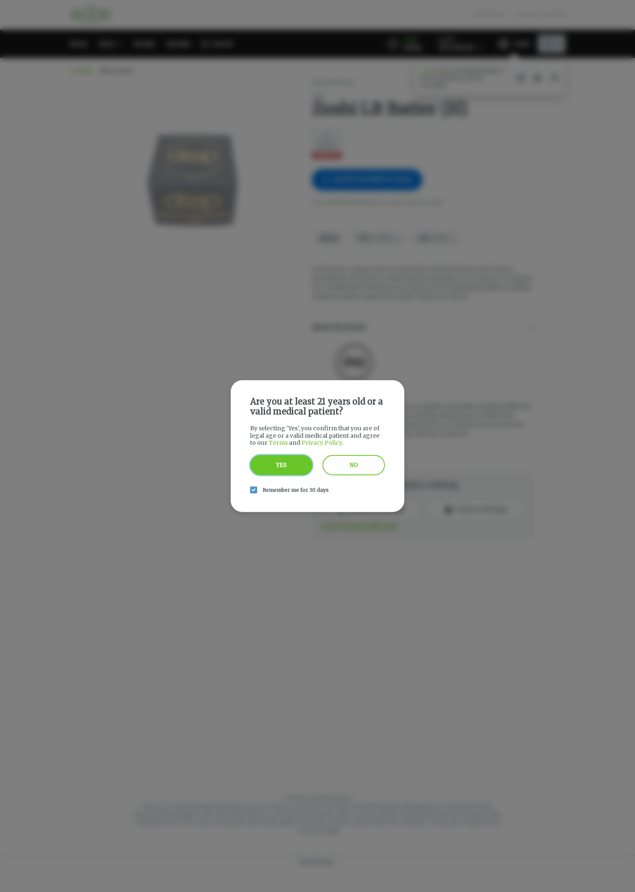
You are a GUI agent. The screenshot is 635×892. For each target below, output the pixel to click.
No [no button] (354, 464)
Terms (278, 442)
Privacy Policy (321, 442)
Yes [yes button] (281, 464)
